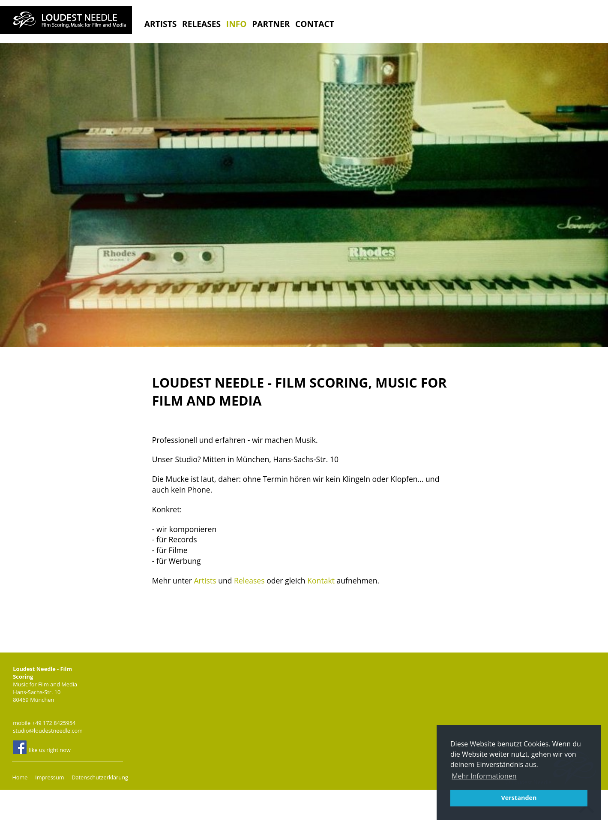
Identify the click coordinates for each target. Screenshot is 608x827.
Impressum (49, 777)
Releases (201, 24)
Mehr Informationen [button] (484, 776)
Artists (160, 24)
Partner (271, 24)
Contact (314, 24)
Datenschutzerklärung (100, 777)
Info (236, 24)
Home (19, 777)
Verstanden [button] (518, 798)
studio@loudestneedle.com (48, 730)
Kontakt (321, 580)
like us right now (42, 747)
